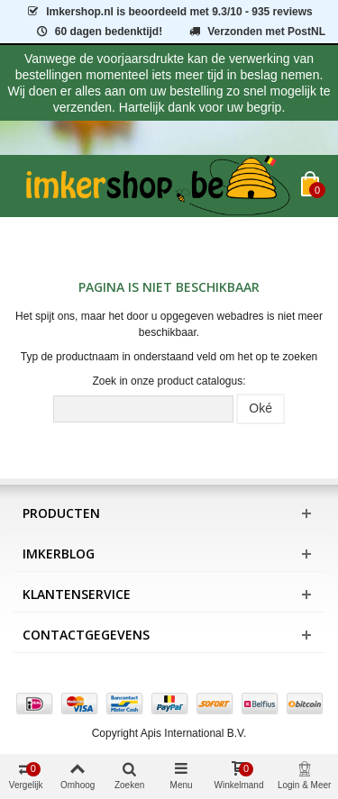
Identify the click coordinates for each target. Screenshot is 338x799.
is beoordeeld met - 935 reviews (168, 11)
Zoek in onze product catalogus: (168, 381)
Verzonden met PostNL (256, 31)
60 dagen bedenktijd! (98, 31)
